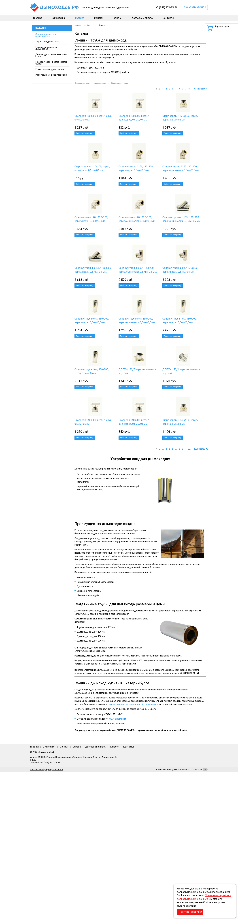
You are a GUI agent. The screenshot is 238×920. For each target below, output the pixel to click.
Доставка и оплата (95, 894)
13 (189, 89)
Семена (77, 894)
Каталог (41, 28)
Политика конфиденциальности (46, 917)
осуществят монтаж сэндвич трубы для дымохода (134, 852)
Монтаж (64, 894)
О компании (49, 894)
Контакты (128, 894)
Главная (77, 25)
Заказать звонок (195, 7)
